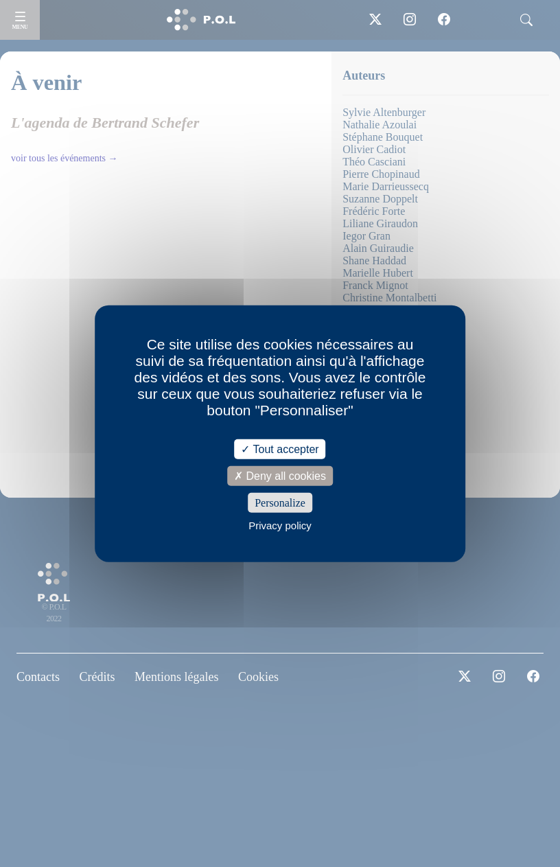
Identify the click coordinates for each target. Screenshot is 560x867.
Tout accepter (279, 448)
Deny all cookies (280, 475)
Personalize (280, 503)
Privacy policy (280, 525)
